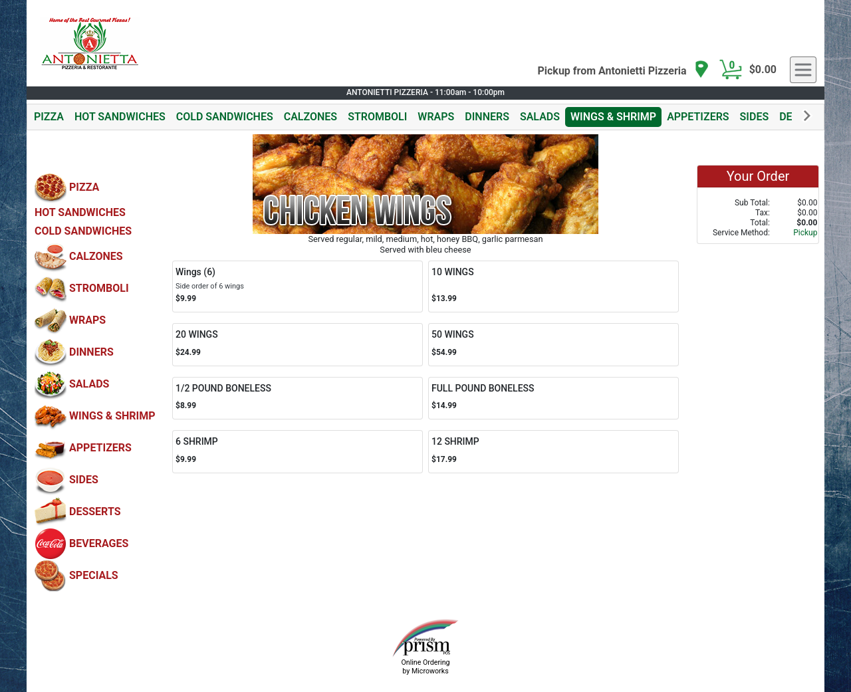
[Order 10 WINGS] (553, 286)
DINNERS (487, 116)
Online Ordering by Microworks (425, 666)
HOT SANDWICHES (120, 116)
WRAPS (436, 116)
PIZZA (49, 116)
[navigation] (623, 70)
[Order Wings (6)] (297, 286)
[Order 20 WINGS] (297, 345)
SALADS (540, 116)
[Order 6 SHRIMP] (297, 452)
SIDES (754, 116)
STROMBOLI (377, 116)
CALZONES (310, 116)
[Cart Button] (730, 69)
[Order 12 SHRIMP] (553, 452)
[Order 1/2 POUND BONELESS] (297, 398)
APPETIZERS (698, 116)
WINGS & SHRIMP (613, 116)
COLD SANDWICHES (224, 116)
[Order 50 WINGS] (553, 345)
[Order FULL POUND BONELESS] (553, 398)
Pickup (805, 232)
